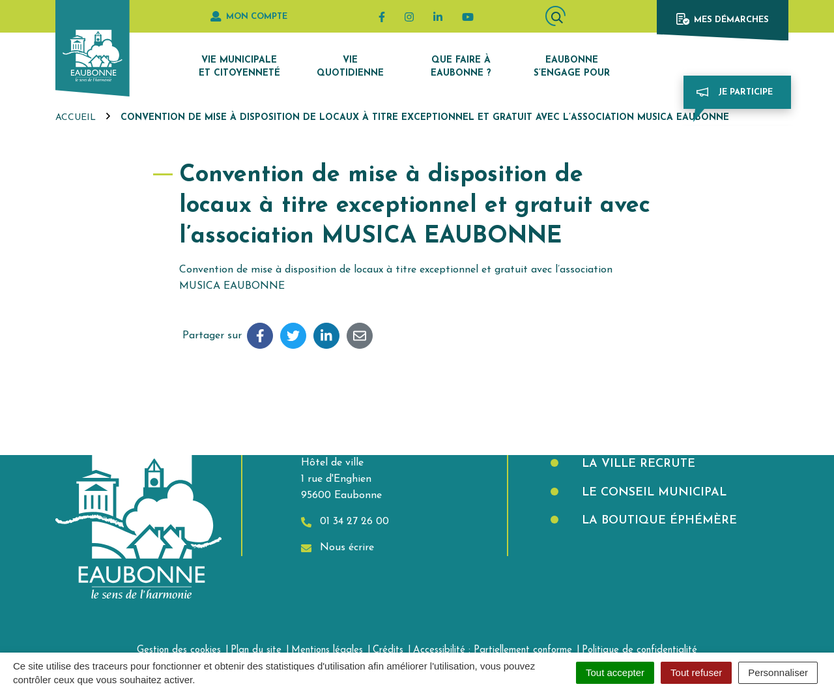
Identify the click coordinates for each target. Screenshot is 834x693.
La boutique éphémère (657, 520)
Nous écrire (337, 547)
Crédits (388, 650)
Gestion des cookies (179, 650)
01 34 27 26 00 (345, 521)
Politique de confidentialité (639, 650)
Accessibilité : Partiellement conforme (492, 650)
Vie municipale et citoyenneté (239, 66)
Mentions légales (327, 650)
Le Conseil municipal (652, 492)
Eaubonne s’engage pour (572, 66)
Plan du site (256, 650)
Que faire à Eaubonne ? (461, 66)
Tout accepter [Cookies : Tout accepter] (615, 672)
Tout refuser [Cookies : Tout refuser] (696, 672)
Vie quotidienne (350, 66)
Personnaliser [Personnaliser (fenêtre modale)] (778, 672)
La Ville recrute (636, 464)
